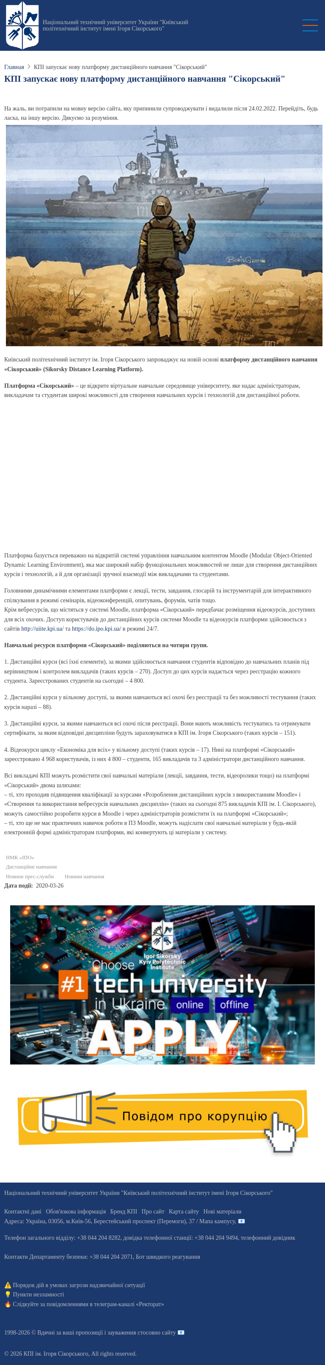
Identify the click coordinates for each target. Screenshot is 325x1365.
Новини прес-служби (30, 877)
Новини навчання (85, 877)
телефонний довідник (268, 1238)
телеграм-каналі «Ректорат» (129, 1304)
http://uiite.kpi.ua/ (42, 629)
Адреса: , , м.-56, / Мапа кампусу (119, 1221)
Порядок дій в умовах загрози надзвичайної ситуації (79, 1285)
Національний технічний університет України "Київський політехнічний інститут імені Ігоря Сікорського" (115, 25)
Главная (14, 67)
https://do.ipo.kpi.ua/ (96, 629)
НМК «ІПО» (20, 857)
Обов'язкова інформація (76, 1211)
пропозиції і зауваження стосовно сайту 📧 (130, 1332)
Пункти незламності (38, 1294)
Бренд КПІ (123, 1211)
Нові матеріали (223, 1211)
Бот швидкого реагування (168, 1257)
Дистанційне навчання (31, 867)
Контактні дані (22, 1211)
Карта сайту (184, 1211)
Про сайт (153, 1211)
